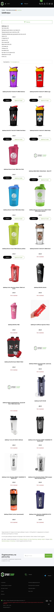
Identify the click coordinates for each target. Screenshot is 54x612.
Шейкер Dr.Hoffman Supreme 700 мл (40, 323)
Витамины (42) (5, 50)
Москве (25, 537)
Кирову (39, 537)
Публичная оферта (31, 584)
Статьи (2, 587)
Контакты (3, 590)
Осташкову (12, 539)
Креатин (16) (5, 40)
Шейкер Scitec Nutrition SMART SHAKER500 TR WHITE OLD (14, 476)
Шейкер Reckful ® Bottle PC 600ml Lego (40, 91)
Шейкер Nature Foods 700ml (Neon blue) (13, 209)
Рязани (21, 537)
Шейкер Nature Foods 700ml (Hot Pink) (14, 168)
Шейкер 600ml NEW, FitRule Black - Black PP (40, 170)
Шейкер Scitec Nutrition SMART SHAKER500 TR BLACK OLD (40, 439)
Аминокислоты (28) (6, 54)
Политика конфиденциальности (34, 579)
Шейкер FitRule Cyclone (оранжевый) (14, 512)
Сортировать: (6, 62)
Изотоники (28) (5, 42)
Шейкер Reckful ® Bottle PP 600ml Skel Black (13, 130)
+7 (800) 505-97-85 (6, 609)
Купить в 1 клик (19, 100)
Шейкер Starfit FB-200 (40, 399)
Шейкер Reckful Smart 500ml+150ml (14, 360)
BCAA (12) (4, 56)
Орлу (51, 537)
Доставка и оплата (4, 584)
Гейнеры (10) (5, 48)
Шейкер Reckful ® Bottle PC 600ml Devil (40, 247)
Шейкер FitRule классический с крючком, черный (40, 362)
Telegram (24, 4)
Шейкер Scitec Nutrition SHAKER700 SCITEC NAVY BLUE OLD (40, 513)
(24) (5, 26)
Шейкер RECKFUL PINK (13, 323)
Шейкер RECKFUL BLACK (40, 285)
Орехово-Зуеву (5, 539)
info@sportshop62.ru (6, 603)
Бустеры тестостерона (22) (8, 52)
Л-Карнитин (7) (5, 38)
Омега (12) (4, 36)
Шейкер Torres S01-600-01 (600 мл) (14, 438)
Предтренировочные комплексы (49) (10, 32)
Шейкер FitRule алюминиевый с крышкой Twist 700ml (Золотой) (14, 401)
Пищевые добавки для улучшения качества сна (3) (14, 34)
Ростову (30, 537)
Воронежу (34, 537)
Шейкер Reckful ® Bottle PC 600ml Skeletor (14, 91)
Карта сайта (30, 587)
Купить (7, 100)
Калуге (43, 537)
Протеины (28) (5, 28)
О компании (3, 579)
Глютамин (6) (5, 46)
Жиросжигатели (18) (6, 44)
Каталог (29, 572)
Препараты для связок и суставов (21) (11, 30)
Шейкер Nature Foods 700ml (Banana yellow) (13, 247)
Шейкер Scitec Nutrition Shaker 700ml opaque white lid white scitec (40, 476)
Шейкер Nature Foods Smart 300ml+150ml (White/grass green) (40, 209)
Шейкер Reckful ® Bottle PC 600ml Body (40, 130)
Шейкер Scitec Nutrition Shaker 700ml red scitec (14, 286)
